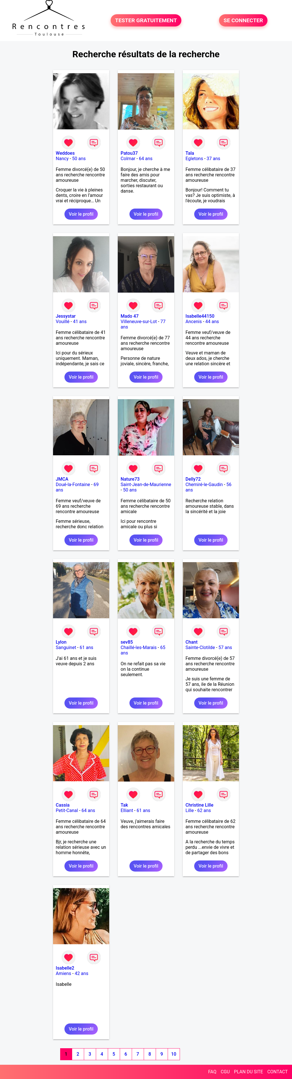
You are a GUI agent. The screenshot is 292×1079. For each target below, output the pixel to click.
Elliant (127, 810)
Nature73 (130, 479)
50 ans (79, 158)
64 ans (146, 158)
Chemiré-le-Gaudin (204, 484)
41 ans (80, 321)
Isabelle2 (65, 968)
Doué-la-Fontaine (73, 484)
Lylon (61, 642)
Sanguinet (66, 647)
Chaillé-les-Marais (139, 647)
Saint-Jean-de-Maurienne (146, 484)
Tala (190, 153)
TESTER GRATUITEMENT (146, 20)
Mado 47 (130, 316)
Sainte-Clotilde (200, 647)
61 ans (86, 647)
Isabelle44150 (200, 316)
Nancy (62, 158)
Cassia (63, 805)
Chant (192, 642)
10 (173, 1054)
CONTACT (277, 1071)
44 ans (212, 321)
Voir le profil (81, 214)
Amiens (63, 973)
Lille (190, 810)
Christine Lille (200, 805)
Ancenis (194, 321)
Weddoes (65, 153)
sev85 (127, 642)
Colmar (128, 158)
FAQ (212, 1071)
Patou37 (129, 153)
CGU (225, 1071)
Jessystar (66, 316)
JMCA (62, 479)
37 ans (213, 158)
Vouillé (63, 321)
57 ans (225, 647)
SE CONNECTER (243, 20)
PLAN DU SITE (248, 1071)
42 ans (81, 973)
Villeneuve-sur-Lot (139, 321)
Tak (124, 805)
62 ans (204, 810)
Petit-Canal (67, 810)
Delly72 (193, 479)
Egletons (194, 158)
